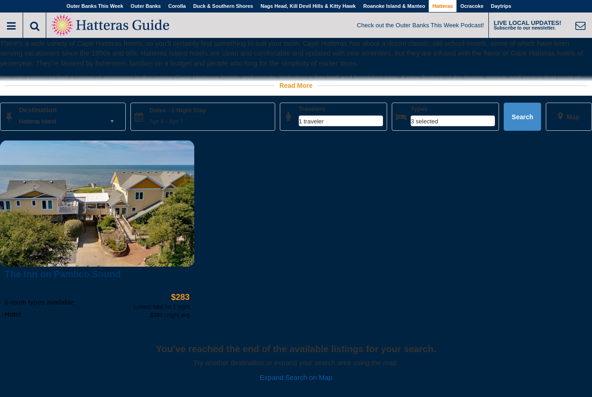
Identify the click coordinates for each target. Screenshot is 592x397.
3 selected (424, 121)
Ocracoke (471, 6)
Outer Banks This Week (95, 6)
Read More (296, 85)
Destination (38, 110)
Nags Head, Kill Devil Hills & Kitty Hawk (308, 6)
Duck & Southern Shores (223, 6)
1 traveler (311, 121)
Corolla (177, 6)
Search (522, 117)
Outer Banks (145, 6)
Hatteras (442, 6)
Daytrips (501, 6)
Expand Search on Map (296, 377)
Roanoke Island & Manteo (394, 6)
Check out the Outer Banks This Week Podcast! (420, 25)
